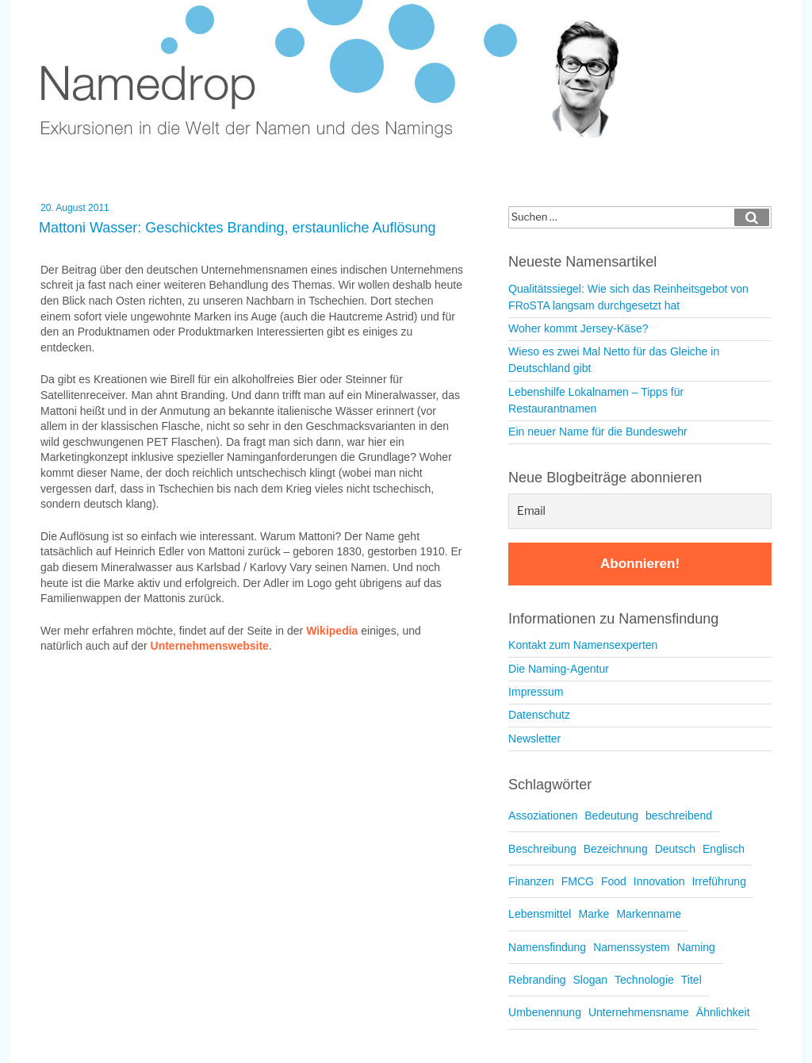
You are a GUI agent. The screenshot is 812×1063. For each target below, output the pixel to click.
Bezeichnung (616, 848)
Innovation (659, 881)
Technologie (644, 979)
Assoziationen (542, 815)
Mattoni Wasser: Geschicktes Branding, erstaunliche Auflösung (237, 228)
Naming (696, 947)
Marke (593, 914)
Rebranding (536, 979)
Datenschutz (539, 714)
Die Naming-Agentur (558, 668)
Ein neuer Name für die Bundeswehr (598, 431)
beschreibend (678, 815)
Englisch (724, 848)
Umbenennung (544, 1012)
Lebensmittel (539, 914)
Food (613, 881)
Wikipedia (332, 630)
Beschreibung (542, 848)
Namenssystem (631, 947)
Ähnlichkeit (723, 1012)
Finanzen (531, 881)
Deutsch (675, 848)
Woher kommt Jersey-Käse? (578, 328)
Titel (691, 979)
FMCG (577, 881)
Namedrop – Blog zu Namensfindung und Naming (341, 71)
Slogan (590, 979)
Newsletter (534, 738)
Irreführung (718, 881)
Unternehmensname (638, 1012)
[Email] (640, 511)
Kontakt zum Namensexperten (582, 645)
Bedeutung (611, 815)
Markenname (648, 914)
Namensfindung (547, 947)
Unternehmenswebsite (210, 645)
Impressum (535, 691)
